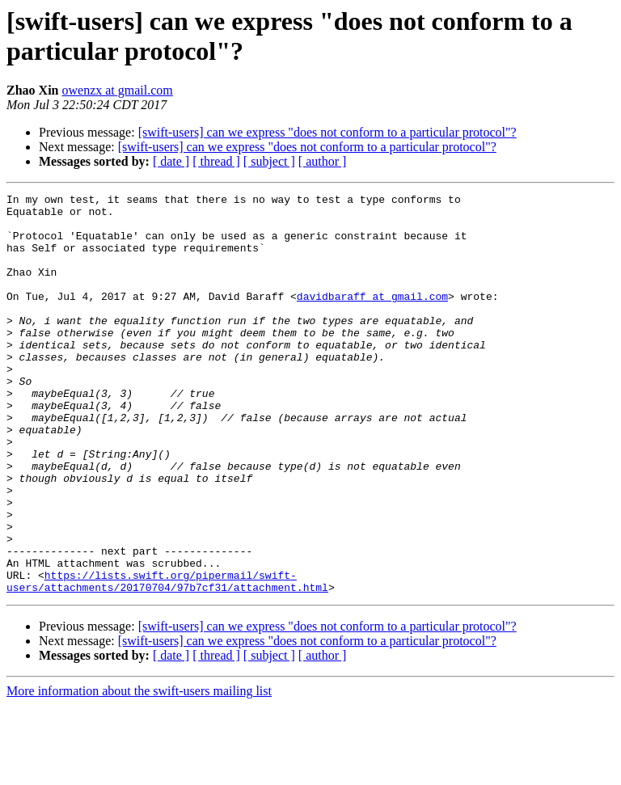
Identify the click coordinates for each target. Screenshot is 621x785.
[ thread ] (216, 161)
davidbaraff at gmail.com (372, 317)
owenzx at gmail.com (116, 90)
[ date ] (171, 161)
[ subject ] (269, 161)
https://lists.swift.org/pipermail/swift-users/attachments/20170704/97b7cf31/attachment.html (167, 659)
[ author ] (322, 161)
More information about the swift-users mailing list (139, 771)
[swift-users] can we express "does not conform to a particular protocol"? (327, 132)
